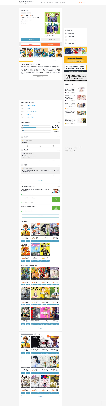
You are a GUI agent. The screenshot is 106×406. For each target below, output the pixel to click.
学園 (32, 117)
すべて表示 (40, 180)
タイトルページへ (40, 76)
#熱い (34, 17)
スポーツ (28, 117)
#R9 (27, 19)
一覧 (58, 122)
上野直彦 (33, 105)
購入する (50, 44)
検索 (56, 2)
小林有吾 (28, 105)
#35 (30, 19)
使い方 (80, 2)
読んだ (28, 260)
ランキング (50, 2)
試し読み (30, 44)
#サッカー (23, 17)
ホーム (43, 2)
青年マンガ (29, 114)
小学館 (28, 108)
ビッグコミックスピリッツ (31, 111)
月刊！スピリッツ (25, 265)
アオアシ (23, 64)
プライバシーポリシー (74, 148)
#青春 (38, 17)
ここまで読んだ (30, 39)
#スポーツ (29, 17)
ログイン (62, 3)
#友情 (22, 19)
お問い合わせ (67, 148)
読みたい (23, 260)
